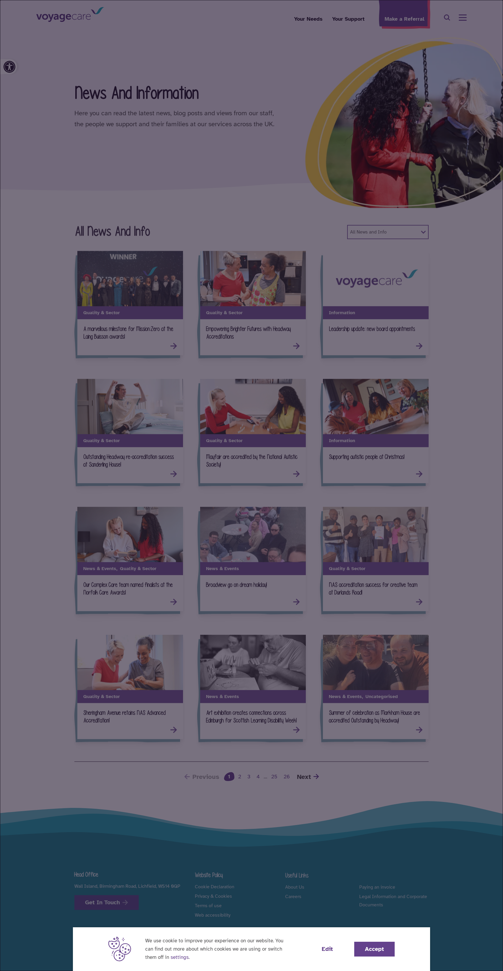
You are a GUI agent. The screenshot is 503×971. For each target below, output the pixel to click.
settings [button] (180, 957)
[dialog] (251, 485)
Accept (374, 949)
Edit (327, 949)
